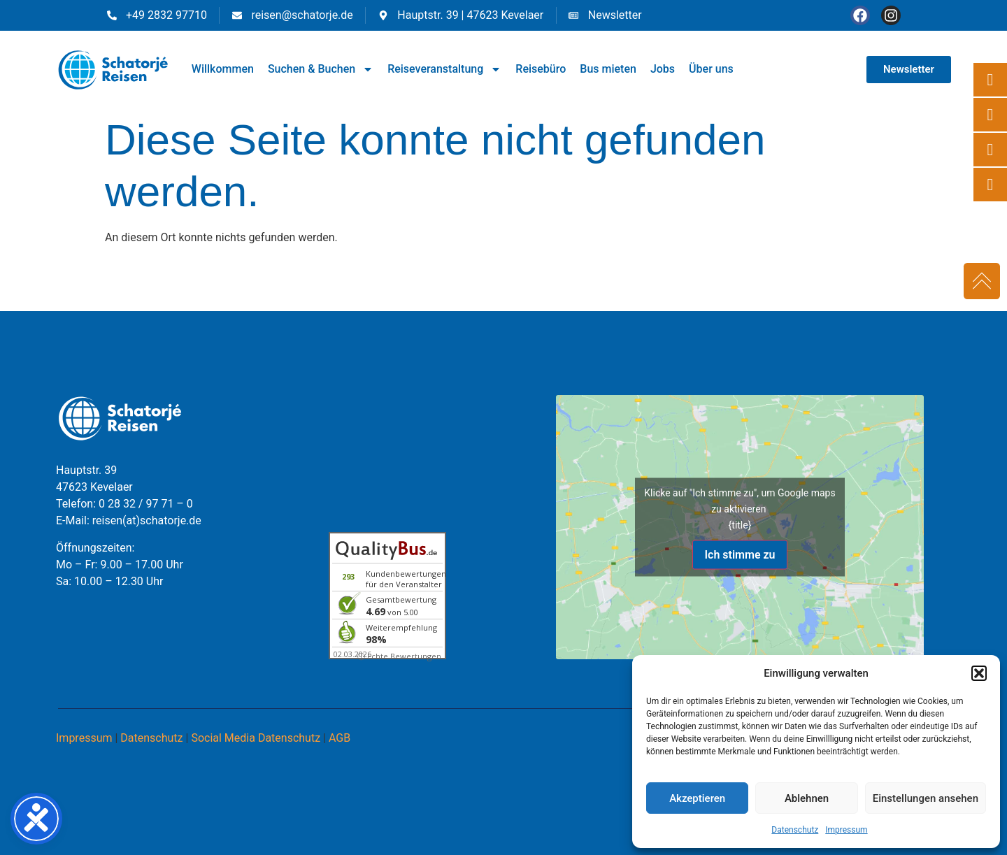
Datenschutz (794, 830)
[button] (979, 673)
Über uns (711, 69)
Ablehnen (807, 798)
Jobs (662, 69)
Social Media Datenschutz (255, 738)
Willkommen (223, 69)
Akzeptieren (697, 798)
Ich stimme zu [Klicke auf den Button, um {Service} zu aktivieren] (739, 554)
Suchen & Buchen (320, 69)
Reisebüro (540, 69)
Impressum (846, 830)
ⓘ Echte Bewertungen (399, 656)
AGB (339, 738)
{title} (740, 525)
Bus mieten (608, 69)
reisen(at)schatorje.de (146, 520)
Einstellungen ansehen (925, 798)
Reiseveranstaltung (444, 69)
